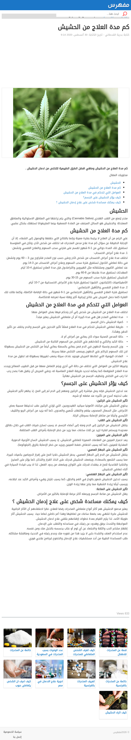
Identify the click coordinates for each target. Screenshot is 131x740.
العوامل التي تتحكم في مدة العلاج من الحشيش (92, 192)
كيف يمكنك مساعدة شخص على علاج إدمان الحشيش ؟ (88, 202)
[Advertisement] (65, 62)
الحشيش (115, 182)
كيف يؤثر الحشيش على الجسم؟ (102, 197)
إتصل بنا (17, 737)
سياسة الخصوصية (12, 732)
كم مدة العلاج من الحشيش (104, 187)
